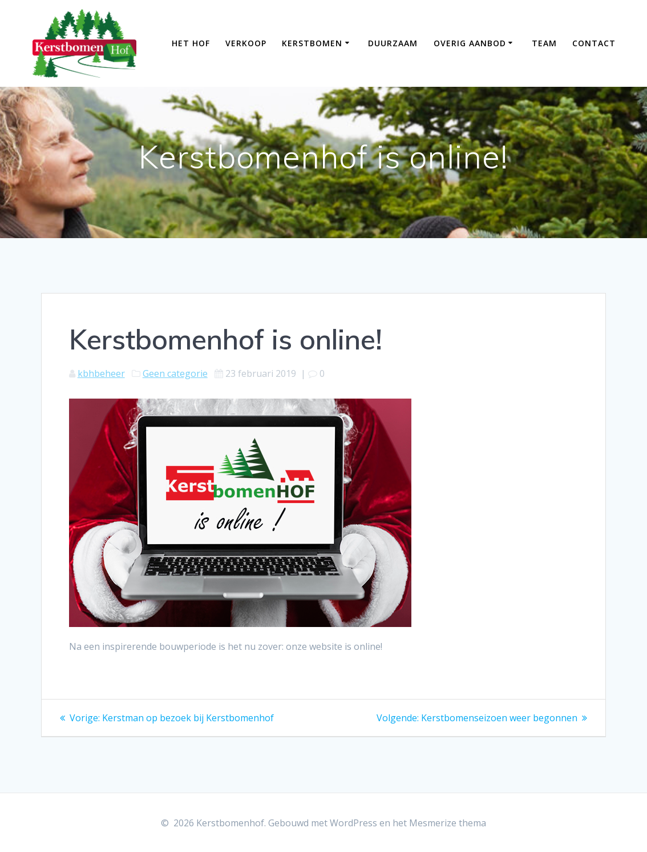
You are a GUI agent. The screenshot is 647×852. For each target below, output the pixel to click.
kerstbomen (312, 43)
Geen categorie (175, 373)
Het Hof (191, 43)
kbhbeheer (101, 373)
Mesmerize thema (447, 823)
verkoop (245, 43)
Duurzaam (393, 43)
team (544, 43)
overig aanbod (470, 43)
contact (594, 43)
